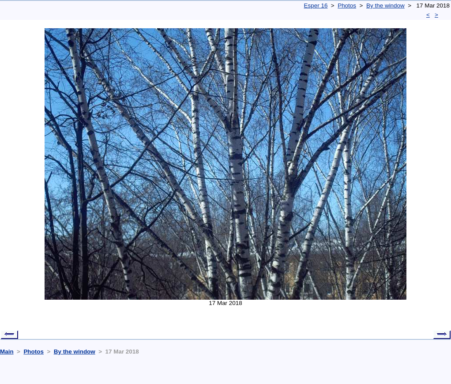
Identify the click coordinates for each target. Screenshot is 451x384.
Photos (347, 5)
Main (7, 351)
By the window (385, 5)
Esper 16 (316, 5)
